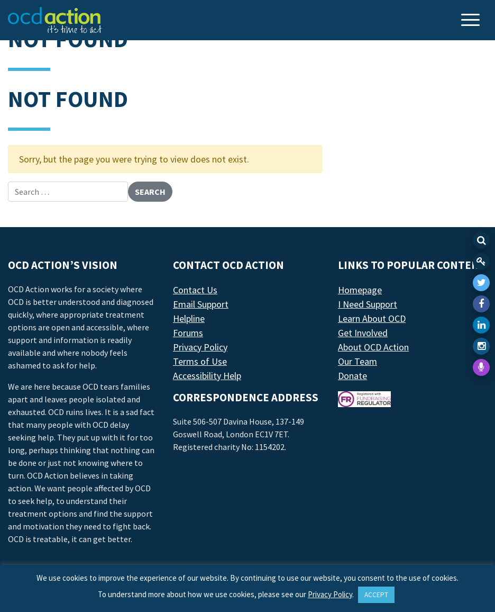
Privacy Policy (200, 347)
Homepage (360, 290)
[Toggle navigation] (472, 21)
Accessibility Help (207, 376)
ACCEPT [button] (376, 594)
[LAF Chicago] (55, 20)
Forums (188, 333)
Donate (352, 376)
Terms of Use (200, 361)
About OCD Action (373, 347)
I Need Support (367, 304)
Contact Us (195, 290)
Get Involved (363, 333)
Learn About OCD (372, 318)
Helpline (189, 318)
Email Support (200, 304)
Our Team (357, 361)
